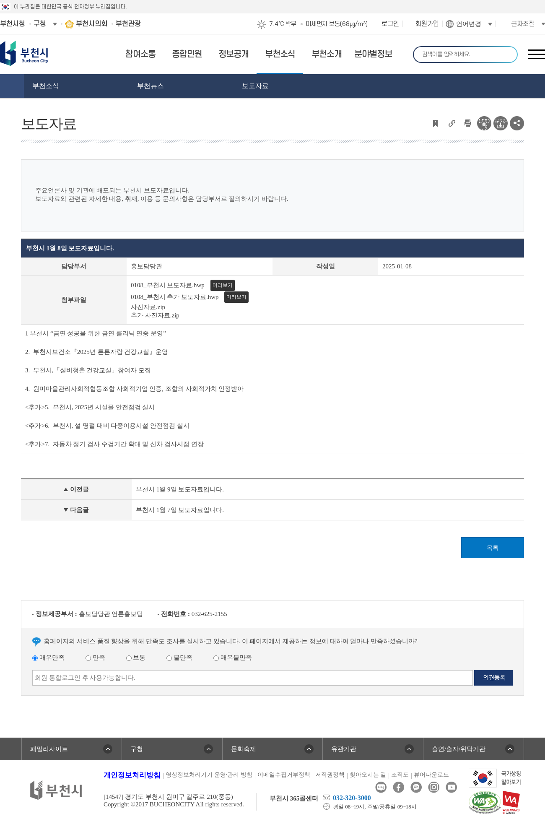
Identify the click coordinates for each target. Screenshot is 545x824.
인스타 (433, 787)
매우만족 (48, 657)
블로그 (381, 787)
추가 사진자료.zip (155, 315)
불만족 (179, 657)
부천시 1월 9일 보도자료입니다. (180, 489)
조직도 (400, 775)
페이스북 (398, 787)
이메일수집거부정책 (283, 775)
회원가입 (427, 24)
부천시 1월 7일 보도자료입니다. (180, 510)
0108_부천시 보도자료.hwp (168, 285)
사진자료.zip (148, 307)
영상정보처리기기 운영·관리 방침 (209, 775)
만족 (95, 657)
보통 (136, 657)
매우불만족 (232, 657)
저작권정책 (330, 775)
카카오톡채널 (416, 787)
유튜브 (451, 787)
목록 (492, 548)
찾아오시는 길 (368, 775)
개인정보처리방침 (132, 775)
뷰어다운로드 (431, 775)
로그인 (390, 24)
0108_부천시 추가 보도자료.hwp (175, 297)
